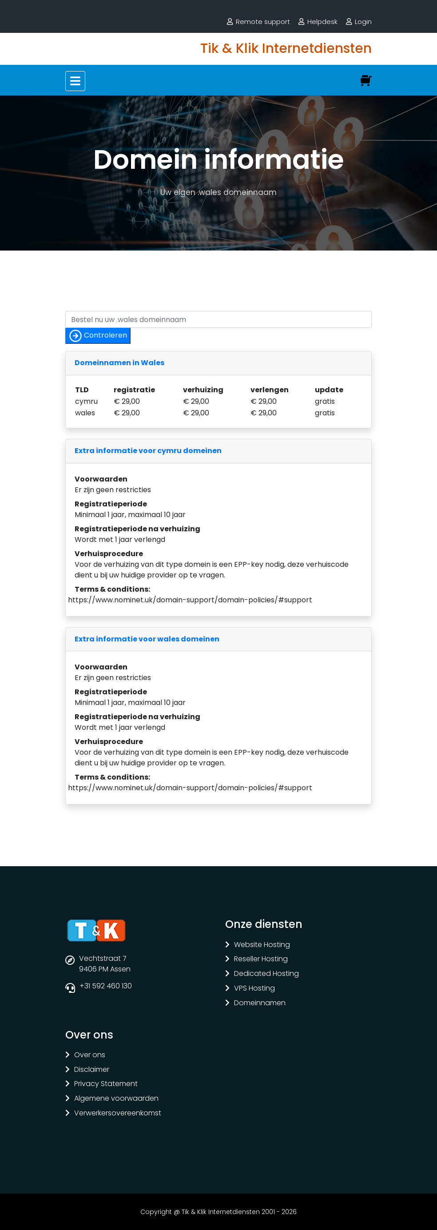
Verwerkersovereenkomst (117, 1113)
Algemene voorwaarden (116, 1098)
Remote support (263, 21)
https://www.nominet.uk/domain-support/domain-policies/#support (190, 600)
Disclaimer (91, 1070)
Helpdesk (322, 21)
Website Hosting (262, 945)
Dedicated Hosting (266, 974)
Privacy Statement (106, 1084)
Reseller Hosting (261, 959)
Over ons (89, 1055)
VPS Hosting (254, 988)
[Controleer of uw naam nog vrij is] (218, 319)
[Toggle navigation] (75, 81)
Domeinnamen (260, 1003)
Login (363, 21)
